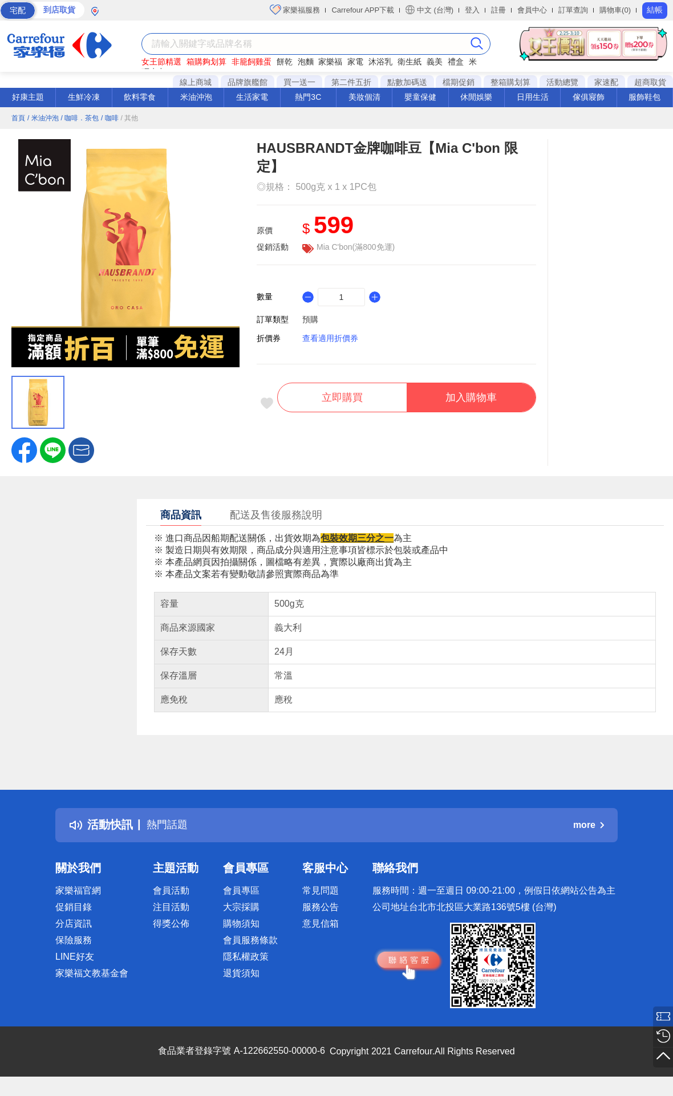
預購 (310, 319)
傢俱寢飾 (589, 97)
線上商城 (196, 82)
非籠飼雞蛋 (251, 61)
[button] (81, 449)
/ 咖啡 (110, 118)
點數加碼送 (407, 82)
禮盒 (456, 61)
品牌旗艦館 (247, 82)
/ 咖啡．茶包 (79, 118)
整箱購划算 (510, 82)
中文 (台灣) (429, 9)
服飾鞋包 (644, 97)
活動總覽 (562, 82)
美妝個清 (364, 97)
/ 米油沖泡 (43, 118)
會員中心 (532, 10)
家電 (355, 61)
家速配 (606, 82)
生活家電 (252, 97)
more (588, 825)
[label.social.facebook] (24, 449)
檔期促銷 (459, 82)
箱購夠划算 (206, 61)
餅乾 (285, 61)
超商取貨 (650, 82)
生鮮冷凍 (84, 97)
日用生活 (533, 97)
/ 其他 (130, 118)
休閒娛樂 (476, 97)
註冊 (498, 10)
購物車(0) (615, 10)
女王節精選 (161, 61)
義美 (435, 61)
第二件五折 (351, 82)
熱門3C (308, 97)
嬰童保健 (420, 97)
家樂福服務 (295, 10)
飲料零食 (140, 97)
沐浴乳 (380, 61)
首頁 (18, 118)
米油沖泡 (196, 97)
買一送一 (299, 82)
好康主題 (28, 97)
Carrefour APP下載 (362, 10)
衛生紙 (409, 61)
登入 (472, 10)
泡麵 (306, 61)
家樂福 (330, 61)
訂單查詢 (573, 10)
